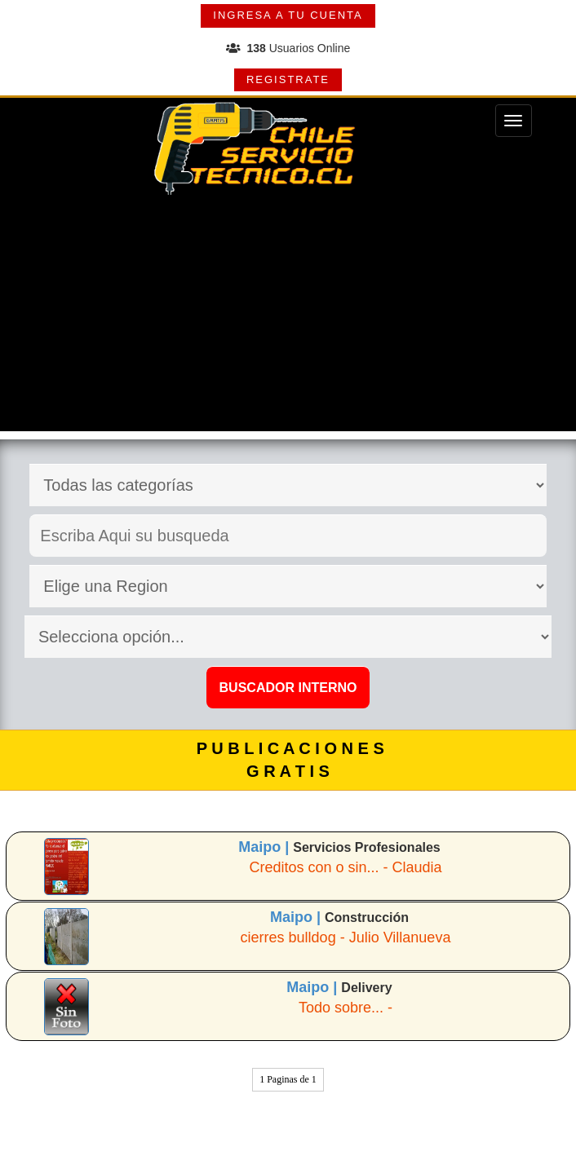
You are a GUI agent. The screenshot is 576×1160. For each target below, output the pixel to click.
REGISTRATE (288, 79)
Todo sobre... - (345, 1007)
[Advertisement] (288, 317)
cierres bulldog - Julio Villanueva (346, 937)
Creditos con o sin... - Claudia (345, 867)
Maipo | (265, 847)
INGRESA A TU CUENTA (287, 15)
